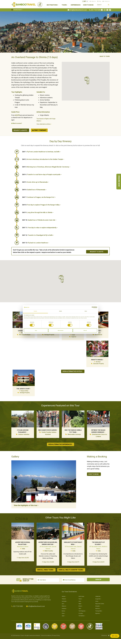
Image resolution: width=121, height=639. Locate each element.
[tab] (66, 152)
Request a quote (20, 130)
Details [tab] (60, 311)
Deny (36, 330)
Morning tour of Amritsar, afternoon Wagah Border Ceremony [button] (46, 167)
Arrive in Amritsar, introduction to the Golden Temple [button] (43, 159)
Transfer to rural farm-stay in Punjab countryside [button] (42, 174)
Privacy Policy (56, 635)
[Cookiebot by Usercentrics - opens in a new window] (89, 307)
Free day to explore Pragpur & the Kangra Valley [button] (41, 205)
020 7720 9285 (96, 10)
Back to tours (105, 56)
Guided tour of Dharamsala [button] (34, 190)
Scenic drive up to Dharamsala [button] (35, 182)
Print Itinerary (40, 130)
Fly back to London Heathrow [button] (35, 243)
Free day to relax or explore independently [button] (40, 227)
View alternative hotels (72, 371)
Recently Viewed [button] (16, 9)
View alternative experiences (60, 444)
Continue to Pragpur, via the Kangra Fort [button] (39, 197)
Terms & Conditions (46, 635)
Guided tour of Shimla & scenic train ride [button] (39, 220)
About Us (93, 1)
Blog (100, 1)
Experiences (75, 5)
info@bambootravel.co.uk (78, 10)
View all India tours (45, 570)
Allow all (85, 330)
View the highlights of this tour (25, 505)
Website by (105, 635)
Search (109, 5)
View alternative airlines (44, 124)
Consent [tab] (35, 311)
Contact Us (106, 1)
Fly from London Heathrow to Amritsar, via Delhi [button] (41, 152)
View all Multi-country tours (71, 570)
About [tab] (86, 311)
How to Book (88, 5)
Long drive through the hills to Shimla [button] (38, 212)
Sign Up (98, 579)
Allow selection (60, 330)
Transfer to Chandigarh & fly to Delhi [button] (38, 235)
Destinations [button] (52, 5)
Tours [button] (64, 5)
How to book (93, 474)
